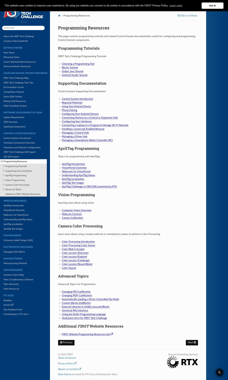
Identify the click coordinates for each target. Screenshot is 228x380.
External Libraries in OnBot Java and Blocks (85, 307)
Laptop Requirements (14, 117)
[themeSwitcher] (219, 372)
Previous (66, 342)
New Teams (9, 52)
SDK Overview (11, 122)
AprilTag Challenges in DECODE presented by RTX (89, 186)
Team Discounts (11, 284)
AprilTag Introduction (14, 205)
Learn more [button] (176, 5)
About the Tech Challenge (19, 36)
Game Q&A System (13, 96)
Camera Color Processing (16, 185)
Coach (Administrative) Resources (20, 62)
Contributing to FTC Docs (16, 314)
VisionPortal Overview (14, 210)
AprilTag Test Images (13, 229)
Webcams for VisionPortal (16, 215)
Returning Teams (12, 57)
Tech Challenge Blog (16, 78)
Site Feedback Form (13, 309)
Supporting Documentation (17, 171)
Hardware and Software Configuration (22, 147)
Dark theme (64, 374)
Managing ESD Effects (14, 252)
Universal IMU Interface (75, 310)
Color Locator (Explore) (74, 256)
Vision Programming (14, 180)
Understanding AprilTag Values (18, 219)
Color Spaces (69, 268)
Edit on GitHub (188, 15)
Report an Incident (69, 369)
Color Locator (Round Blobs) (77, 264)
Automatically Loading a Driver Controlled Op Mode (90, 299)
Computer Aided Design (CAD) (18, 240)
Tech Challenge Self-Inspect (20, 152)
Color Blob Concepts (73, 249)
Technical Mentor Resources (17, 66)
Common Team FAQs (14, 275)
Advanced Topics (12, 189)
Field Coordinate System (15, 106)
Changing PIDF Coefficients (77, 295)
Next (192, 342)
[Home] (59, 15)
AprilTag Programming (14, 175)
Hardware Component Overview (19, 143)
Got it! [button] (212, 5)
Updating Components (14, 127)
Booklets (8, 300)
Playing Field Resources (15, 101)
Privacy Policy (67, 363)
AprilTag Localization (13, 224)
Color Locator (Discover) (75, 253)
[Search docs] (23, 28)
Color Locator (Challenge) (75, 260)
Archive (13, 305)
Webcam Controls (72, 214)
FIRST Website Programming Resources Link (87, 334)
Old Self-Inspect (11, 157)
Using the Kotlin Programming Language (84, 314)
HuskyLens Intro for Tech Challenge (84, 318)
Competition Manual (14, 92)
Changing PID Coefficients (76, 291)
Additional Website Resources (22, 194)
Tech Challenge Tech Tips (18, 83)
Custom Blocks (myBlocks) (76, 303)
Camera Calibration (72, 218)
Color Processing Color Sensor (78, 245)
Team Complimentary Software (18, 279)
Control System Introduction (17, 138)
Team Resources (11, 289)
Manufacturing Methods (15, 263)
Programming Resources (14, 161)
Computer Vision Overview (77, 210)
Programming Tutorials (15, 166)
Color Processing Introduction (78, 241)
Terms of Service (67, 358)
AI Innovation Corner (14, 87)
